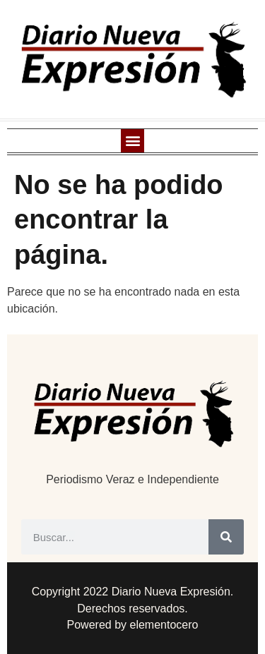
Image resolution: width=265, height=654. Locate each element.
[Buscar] (226, 537)
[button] (132, 140)
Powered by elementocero (133, 625)
